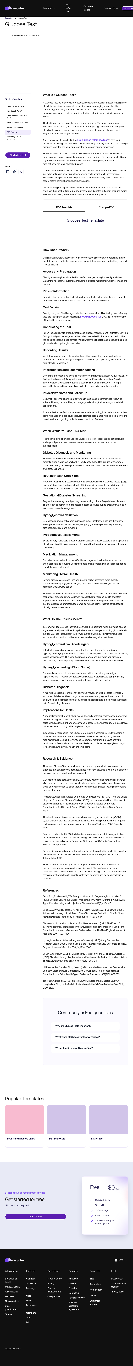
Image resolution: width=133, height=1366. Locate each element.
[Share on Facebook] (14, 171)
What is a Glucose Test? (16, 106)
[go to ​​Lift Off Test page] (108, 1226)
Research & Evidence (15, 128)
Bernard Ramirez (20, 36)
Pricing (107, 8)
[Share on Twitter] (21, 171)
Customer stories (88, 8)
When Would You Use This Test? (17, 117)
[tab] (64, 208)
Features (49, 8)
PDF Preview (12, 132)
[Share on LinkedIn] (7, 171)
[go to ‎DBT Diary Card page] (66, 1226)
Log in (115, 8)
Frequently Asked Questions (14, 138)
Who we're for (69, 8)
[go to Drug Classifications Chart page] (24, 1226)
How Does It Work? (14, 111)
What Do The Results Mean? (18, 123)
